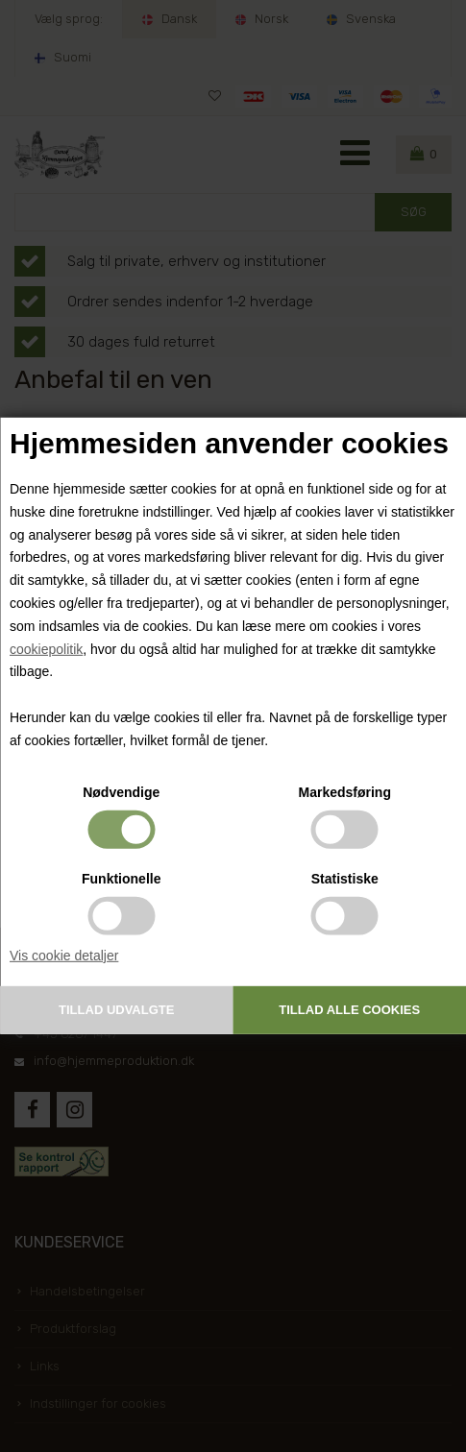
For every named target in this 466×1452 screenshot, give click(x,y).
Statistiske (345, 877)
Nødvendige (121, 791)
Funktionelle (121, 877)
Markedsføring (345, 791)
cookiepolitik (46, 648)
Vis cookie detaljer (64, 954)
